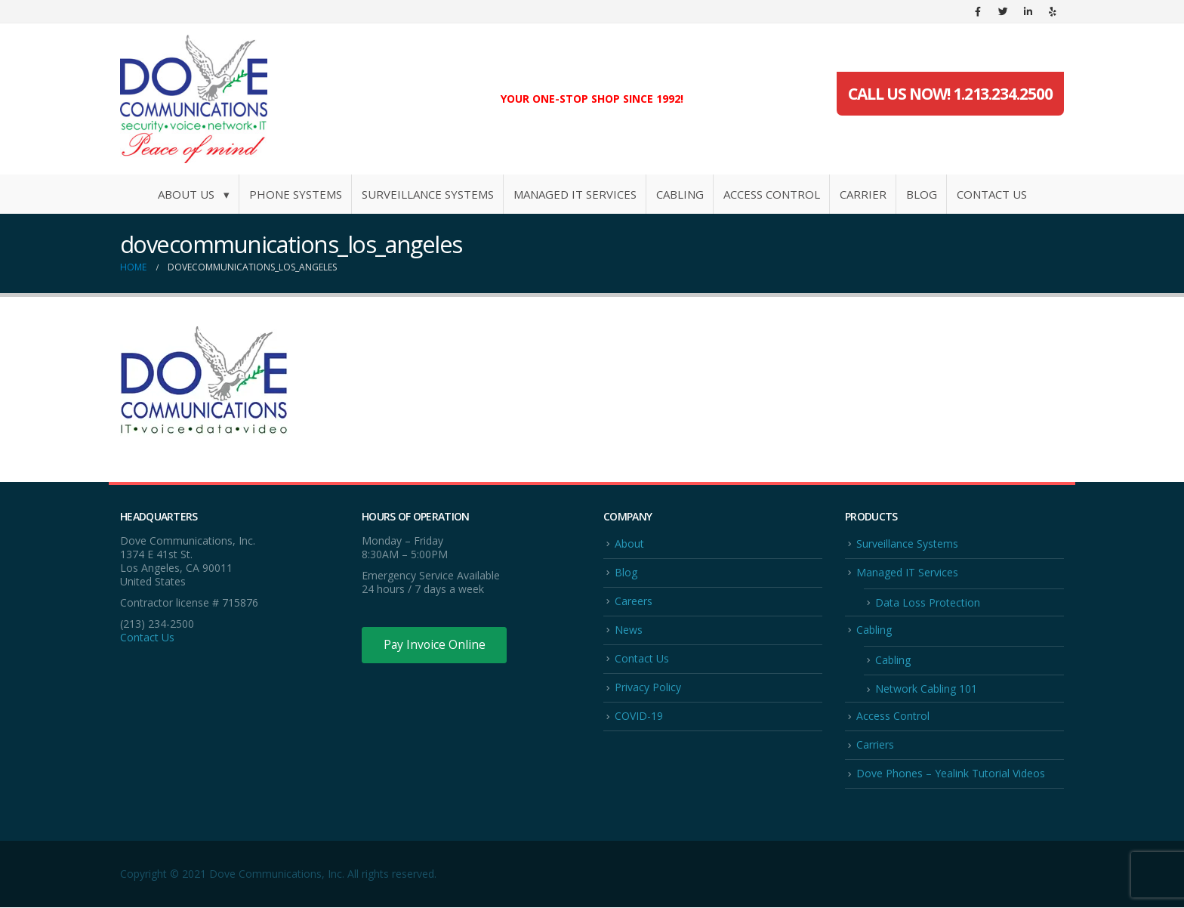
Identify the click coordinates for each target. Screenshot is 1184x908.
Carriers (875, 745)
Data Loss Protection (927, 602)
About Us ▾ (194, 194)
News (629, 629)
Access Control (771, 194)
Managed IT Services (575, 194)
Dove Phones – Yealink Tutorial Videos (950, 774)
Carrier (863, 194)
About (629, 543)
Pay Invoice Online (435, 645)
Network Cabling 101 (926, 689)
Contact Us (992, 194)
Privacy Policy (648, 688)
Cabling (680, 194)
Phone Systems (295, 194)
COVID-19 (639, 716)
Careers (633, 601)
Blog (921, 194)
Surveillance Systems (428, 194)
